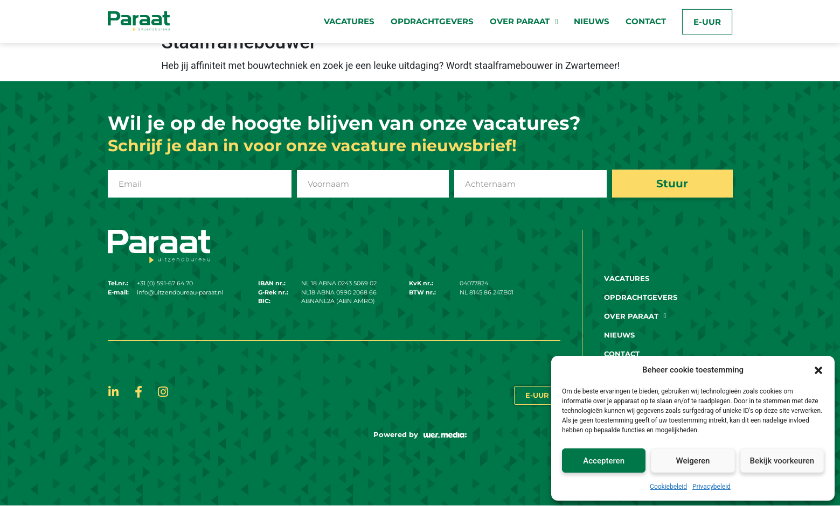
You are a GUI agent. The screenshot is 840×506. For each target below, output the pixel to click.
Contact (646, 21)
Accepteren (603, 461)
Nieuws (591, 21)
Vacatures (349, 21)
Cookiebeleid (668, 486)
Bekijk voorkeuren (781, 461)
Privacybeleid (711, 486)
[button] (818, 369)
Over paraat (524, 21)
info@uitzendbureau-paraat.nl (180, 292)
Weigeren (693, 461)
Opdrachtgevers (432, 21)
